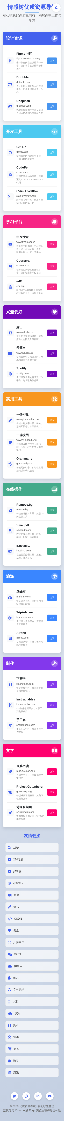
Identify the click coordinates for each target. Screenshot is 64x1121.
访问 (52, 60)
